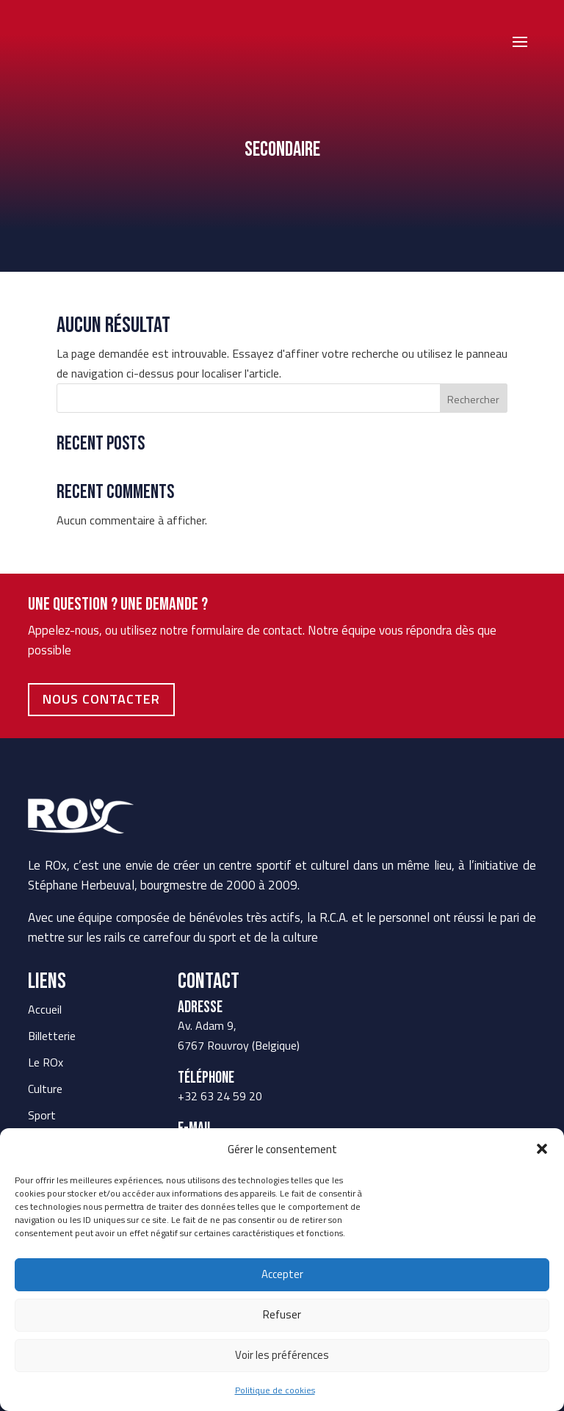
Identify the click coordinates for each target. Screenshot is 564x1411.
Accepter (282, 1274)
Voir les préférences (282, 1354)
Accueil (45, 1009)
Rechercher (473, 399)
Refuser (282, 1314)
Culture (45, 1088)
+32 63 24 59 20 (220, 1096)
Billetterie (52, 1035)
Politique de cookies (275, 1390)
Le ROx (45, 1062)
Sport (42, 1115)
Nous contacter (101, 699)
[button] (542, 1148)
